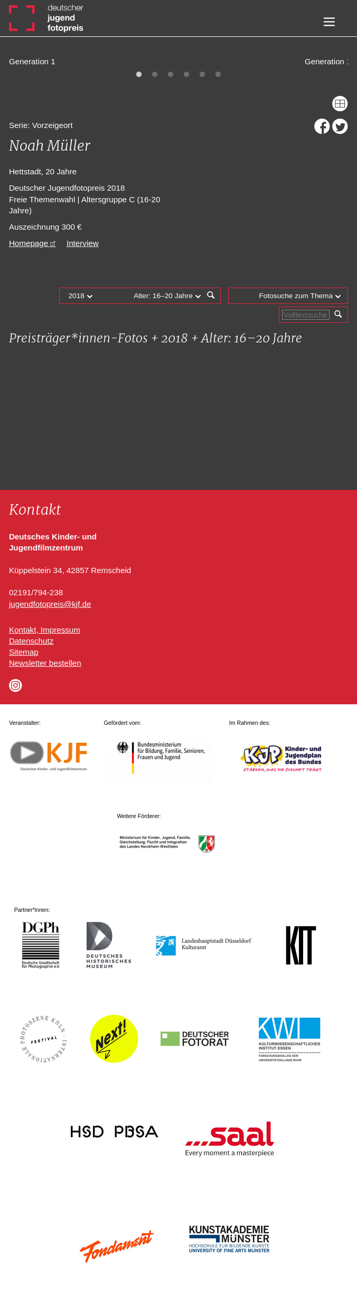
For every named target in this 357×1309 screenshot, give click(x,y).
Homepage (28, 243)
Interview (83, 243)
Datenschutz (31, 640)
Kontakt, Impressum (44, 629)
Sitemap (24, 651)
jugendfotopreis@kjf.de (50, 603)
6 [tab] (218, 75)
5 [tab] (202, 75)
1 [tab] (139, 75)
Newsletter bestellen (45, 662)
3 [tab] (170, 75)
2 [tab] (154, 75)
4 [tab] (186, 75)
